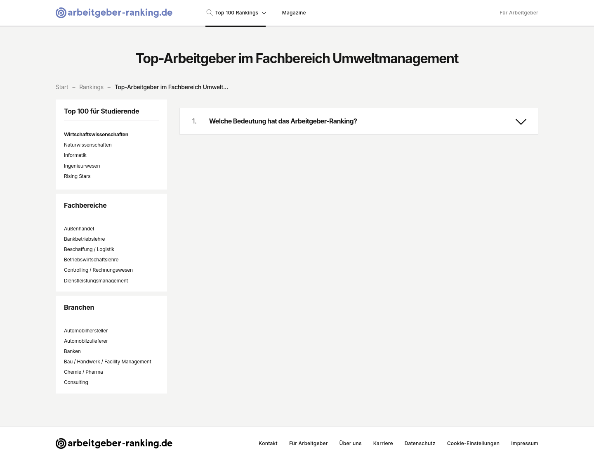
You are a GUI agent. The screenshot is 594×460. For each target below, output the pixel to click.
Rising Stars (77, 176)
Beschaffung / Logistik (89, 249)
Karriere (383, 443)
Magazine (294, 12)
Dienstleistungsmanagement (96, 280)
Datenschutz (420, 443)
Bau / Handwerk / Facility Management (107, 361)
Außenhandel (79, 228)
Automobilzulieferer (86, 341)
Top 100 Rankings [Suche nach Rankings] (235, 12)
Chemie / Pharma (83, 372)
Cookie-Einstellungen (473, 443)
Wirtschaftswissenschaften (96, 134)
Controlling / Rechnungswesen (98, 270)
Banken (72, 351)
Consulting (76, 382)
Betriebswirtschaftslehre (91, 259)
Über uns (350, 443)
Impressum (524, 443)
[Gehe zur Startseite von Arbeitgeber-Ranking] (114, 13)
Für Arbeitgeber (519, 12)
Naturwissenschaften (88, 145)
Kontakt (268, 443)
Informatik (75, 155)
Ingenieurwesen (82, 166)
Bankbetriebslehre (84, 239)
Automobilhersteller (86, 330)
